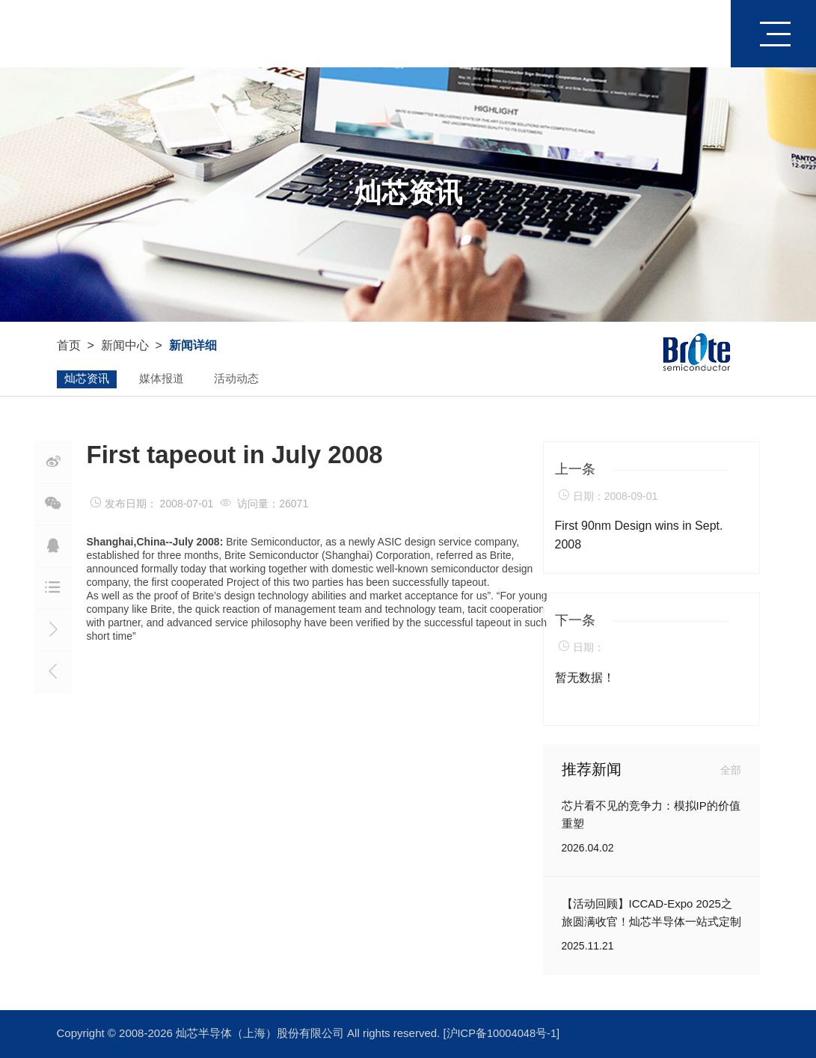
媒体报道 (161, 379)
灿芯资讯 (86, 379)
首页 (702, 33)
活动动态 (236, 379)
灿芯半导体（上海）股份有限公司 (261, 1034)
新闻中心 (125, 346)
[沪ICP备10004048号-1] (503, 1034)
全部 (730, 770)
